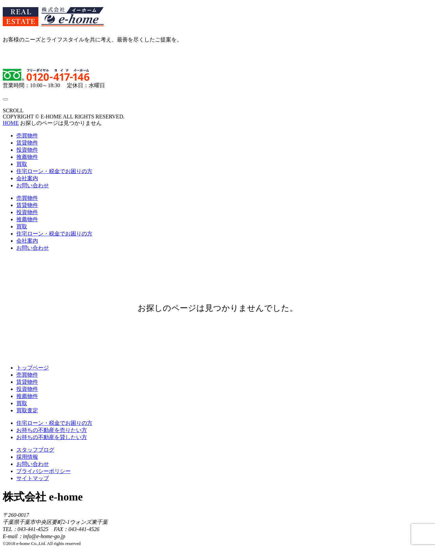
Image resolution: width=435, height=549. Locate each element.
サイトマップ (32, 478)
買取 (21, 164)
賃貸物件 (27, 143)
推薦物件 (27, 157)
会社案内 (27, 178)
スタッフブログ (35, 450)
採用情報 (27, 457)
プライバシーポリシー (43, 471)
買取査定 (27, 410)
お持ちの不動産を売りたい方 (51, 430)
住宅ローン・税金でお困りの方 (54, 171)
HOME (11, 123)
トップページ (32, 368)
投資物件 (27, 150)
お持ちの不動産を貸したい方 (51, 437)
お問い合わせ (32, 185)
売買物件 (27, 135)
